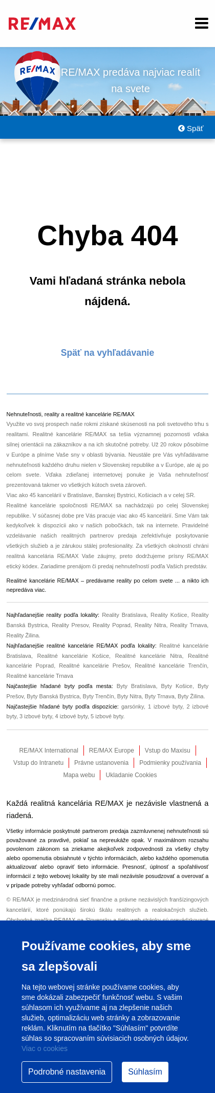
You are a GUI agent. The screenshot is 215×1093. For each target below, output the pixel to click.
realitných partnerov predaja (99, 535)
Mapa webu (79, 775)
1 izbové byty (165, 706)
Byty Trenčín (98, 696)
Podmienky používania (170, 762)
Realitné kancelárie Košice (73, 656)
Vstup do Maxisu (167, 750)
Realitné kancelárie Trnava (40, 676)
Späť (190, 128)
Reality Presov (70, 625)
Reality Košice (168, 615)
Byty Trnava (160, 696)
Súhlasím (145, 1071)
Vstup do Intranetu (38, 762)
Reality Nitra (150, 625)
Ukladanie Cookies (131, 775)
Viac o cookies (45, 1048)
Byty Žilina (191, 696)
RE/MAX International (48, 750)
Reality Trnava (188, 625)
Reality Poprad (112, 625)
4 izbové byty (71, 716)
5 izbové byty (107, 716)
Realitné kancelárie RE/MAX (69, 434)
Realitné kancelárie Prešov (94, 665)
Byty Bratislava (136, 686)
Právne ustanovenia (101, 762)
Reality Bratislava (124, 615)
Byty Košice (176, 686)
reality (124, 580)
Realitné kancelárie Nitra (148, 656)
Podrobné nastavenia (66, 1071)
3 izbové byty (35, 716)
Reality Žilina (23, 635)
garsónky (132, 706)
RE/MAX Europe (111, 750)
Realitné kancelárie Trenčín (171, 665)
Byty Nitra (129, 696)
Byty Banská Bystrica (53, 696)
